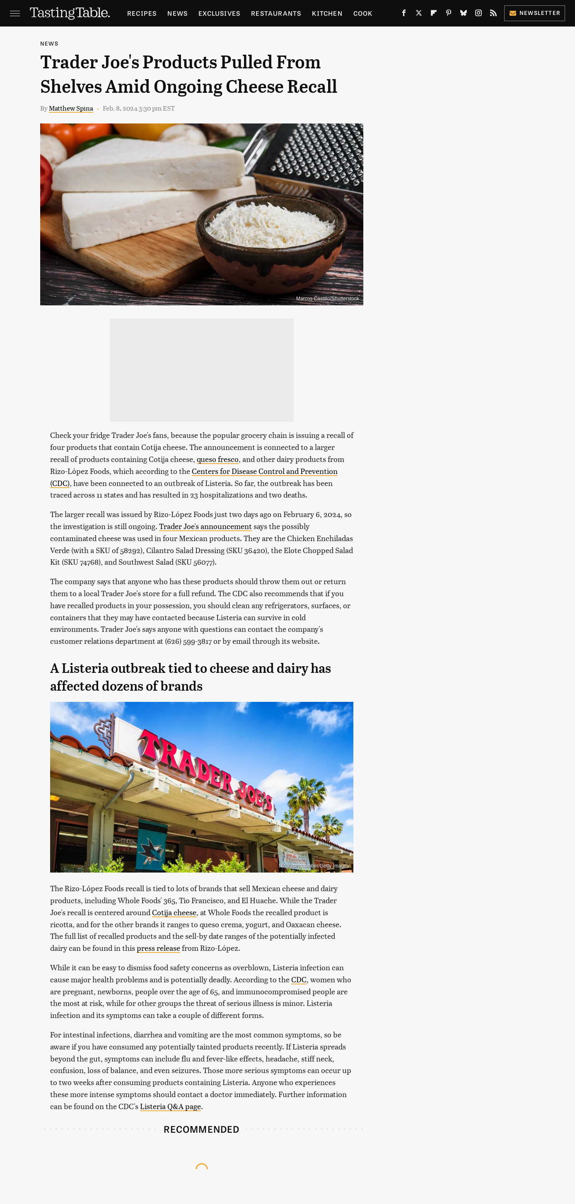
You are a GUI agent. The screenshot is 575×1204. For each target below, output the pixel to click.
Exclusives (219, 13)
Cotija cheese (174, 912)
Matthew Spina (71, 108)
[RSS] (493, 14)
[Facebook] (404, 14)
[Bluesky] (463, 14)
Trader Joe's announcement (205, 526)
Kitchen (327, 13)
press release (158, 948)
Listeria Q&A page (170, 1106)
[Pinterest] (449, 14)
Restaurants (276, 13)
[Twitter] (419, 14)
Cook (363, 13)
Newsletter (535, 13)
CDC (299, 979)
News (177, 13)
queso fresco (218, 459)
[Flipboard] (434, 14)
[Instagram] (478, 14)
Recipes (142, 13)
